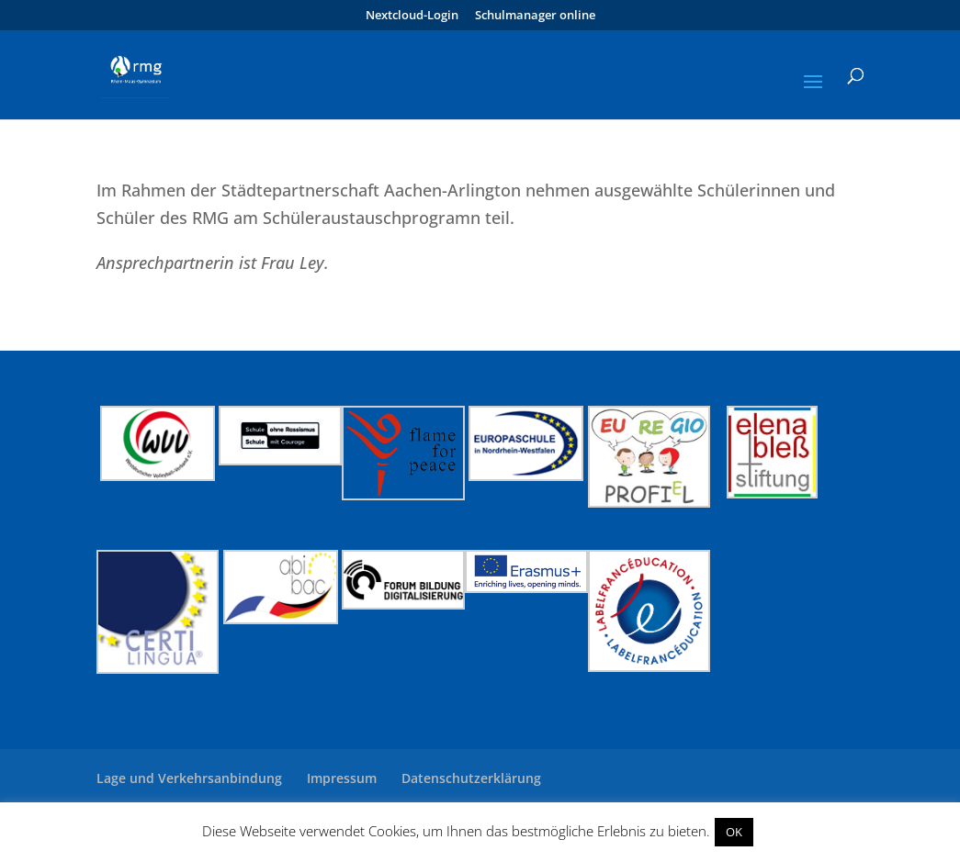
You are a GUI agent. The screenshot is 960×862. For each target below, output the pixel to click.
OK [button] (734, 831)
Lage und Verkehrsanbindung (189, 778)
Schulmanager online (535, 16)
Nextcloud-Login (412, 16)
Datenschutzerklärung (471, 778)
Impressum (342, 778)
